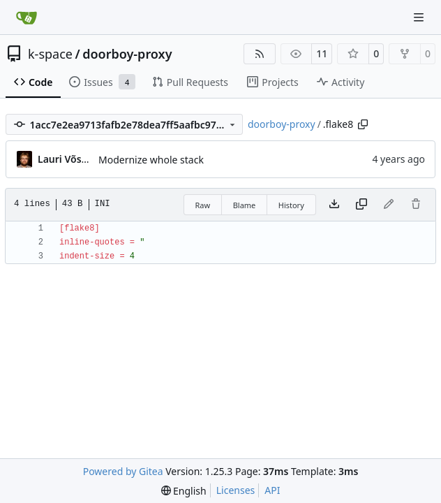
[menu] (184, 490)
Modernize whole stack (151, 159)
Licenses (235, 490)
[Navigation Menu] (420, 17)
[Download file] (334, 205)
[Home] (26, 17)
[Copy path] (363, 124)
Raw (203, 205)
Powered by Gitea (123, 471)
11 (321, 53)
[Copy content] (361, 205)
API (272, 490)
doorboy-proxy (127, 54)
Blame (244, 205)
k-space (50, 54)
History (291, 205)
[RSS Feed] (260, 53)
